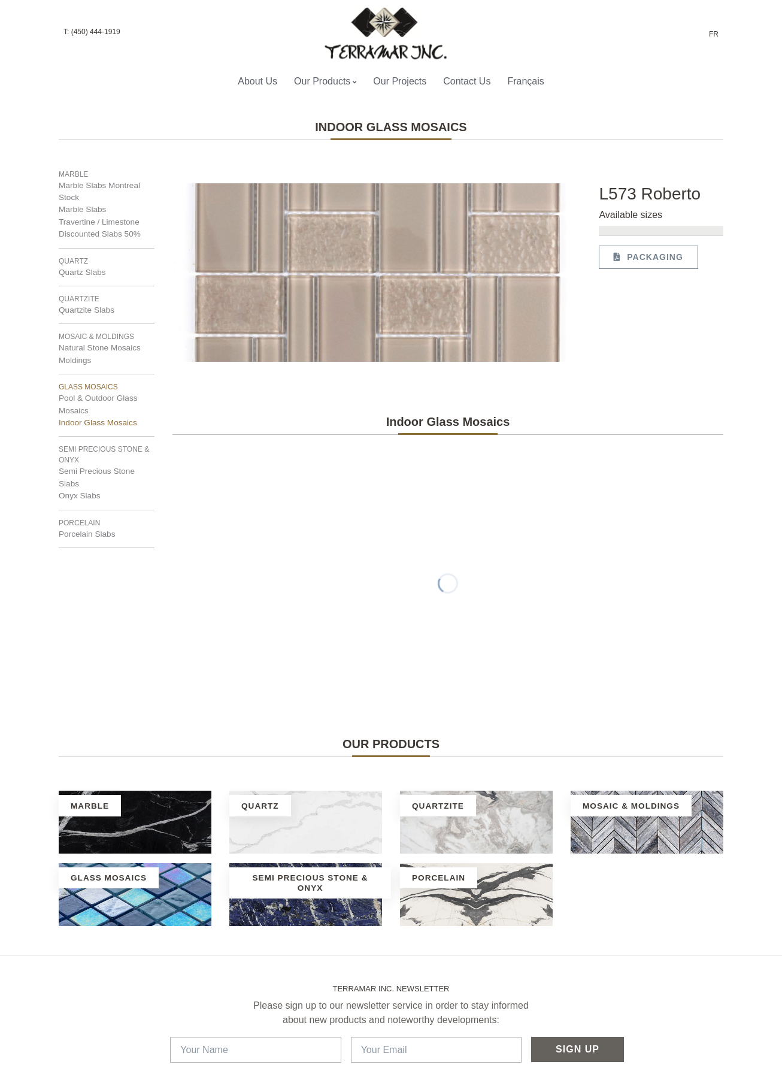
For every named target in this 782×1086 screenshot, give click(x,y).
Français (525, 81)
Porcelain (79, 523)
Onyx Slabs (80, 495)
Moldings (75, 360)
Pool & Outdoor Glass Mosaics (98, 404)
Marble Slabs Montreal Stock (99, 191)
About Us (257, 81)
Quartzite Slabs (86, 309)
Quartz (73, 261)
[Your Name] (255, 1050)
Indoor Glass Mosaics (98, 422)
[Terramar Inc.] (386, 33)
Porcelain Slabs (87, 534)
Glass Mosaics (88, 387)
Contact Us (466, 81)
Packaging (648, 257)
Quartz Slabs (82, 272)
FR (714, 34)
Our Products (325, 81)
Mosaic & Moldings (96, 336)
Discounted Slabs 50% (100, 233)
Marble (73, 174)
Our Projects (399, 81)
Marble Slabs (82, 209)
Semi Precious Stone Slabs (97, 477)
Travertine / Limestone (99, 221)
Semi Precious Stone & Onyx (104, 454)
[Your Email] (436, 1050)
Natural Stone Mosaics (100, 347)
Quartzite (79, 299)
